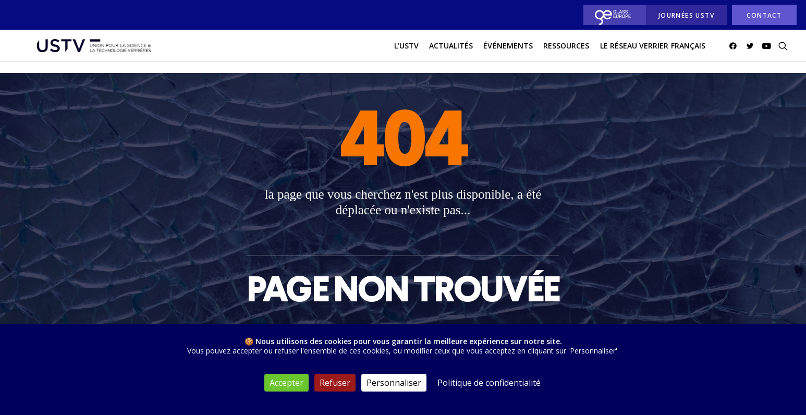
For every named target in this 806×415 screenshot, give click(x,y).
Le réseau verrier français (652, 51)
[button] (734, 52)
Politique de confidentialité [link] (489, 382)
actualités (451, 51)
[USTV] (86, 51)
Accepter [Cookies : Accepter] (286, 382)
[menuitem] (611, 15)
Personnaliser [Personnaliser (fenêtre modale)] (394, 382)
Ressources (566, 51)
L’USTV (406, 51)
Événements (508, 51)
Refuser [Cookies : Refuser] (335, 382)
